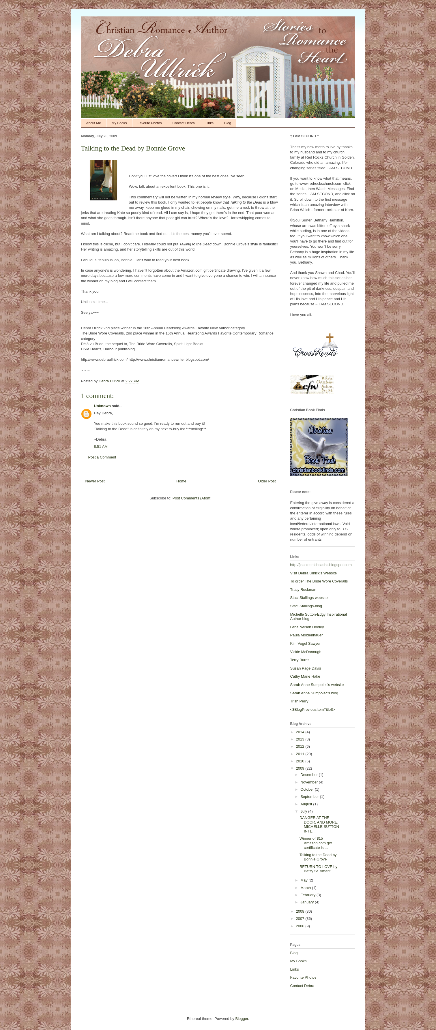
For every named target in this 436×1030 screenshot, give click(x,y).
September (310, 796)
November (309, 782)
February (308, 895)
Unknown (102, 406)
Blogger (241, 1018)
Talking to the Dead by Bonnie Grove (318, 857)
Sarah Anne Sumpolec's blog (314, 693)
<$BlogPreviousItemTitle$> (312, 709)
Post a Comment (102, 457)
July (304, 811)
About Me (93, 123)
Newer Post (95, 481)
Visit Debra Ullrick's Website (313, 573)
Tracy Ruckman (303, 589)
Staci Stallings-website (309, 597)
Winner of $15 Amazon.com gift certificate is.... (316, 842)
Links (209, 123)
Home (181, 481)
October (307, 789)
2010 (301, 761)
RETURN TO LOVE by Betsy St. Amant (318, 868)
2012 (301, 746)
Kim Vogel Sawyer (305, 643)
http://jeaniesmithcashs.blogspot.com (321, 565)
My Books (119, 123)
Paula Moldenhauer (306, 635)
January (307, 902)
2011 (301, 754)
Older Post (267, 481)
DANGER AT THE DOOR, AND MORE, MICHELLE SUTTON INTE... (319, 824)
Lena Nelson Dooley (307, 627)
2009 (301, 768)
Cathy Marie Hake (305, 676)
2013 (301, 739)
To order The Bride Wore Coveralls (319, 581)
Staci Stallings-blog (306, 606)
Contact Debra (184, 123)
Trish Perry (299, 701)
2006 (301, 926)
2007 (301, 918)
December (309, 774)
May (304, 880)
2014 (301, 732)
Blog (227, 123)
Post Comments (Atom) (192, 498)
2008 (301, 911)
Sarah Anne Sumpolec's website (317, 685)
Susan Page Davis (305, 668)
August (306, 804)
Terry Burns (299, 660)
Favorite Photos (150, 123)
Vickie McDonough (305, 652)
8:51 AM (101, 446)
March (306, 888)
